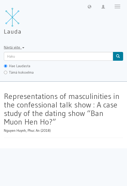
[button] (89, 6)
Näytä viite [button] (14, 47)
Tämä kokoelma (19, 72)
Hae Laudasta (17, 66)
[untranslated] (58, 56)
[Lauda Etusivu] (23, 18)
